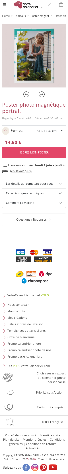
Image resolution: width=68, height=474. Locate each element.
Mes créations (17, 318)
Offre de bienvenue (21, 337)
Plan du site (11, 440)
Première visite (50, 435)
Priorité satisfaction (49, 392)
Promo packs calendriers (24, 357)
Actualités (33, 448)
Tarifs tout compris (50, 407)
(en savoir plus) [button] (21, 171)
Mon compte (16, 311)
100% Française (52, 422)
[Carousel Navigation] (34, 94)
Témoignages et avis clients (26, 331)
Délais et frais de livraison (25, 324)
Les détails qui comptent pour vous (29, 184)
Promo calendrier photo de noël (29, 350)
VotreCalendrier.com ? (20, 435)
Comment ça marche (20, 203)
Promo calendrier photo (24, 344)
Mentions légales (35, 440)
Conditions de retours (41, 444)
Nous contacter (18, 305)
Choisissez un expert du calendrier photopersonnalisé (51, 377)
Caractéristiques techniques (25, 193)
